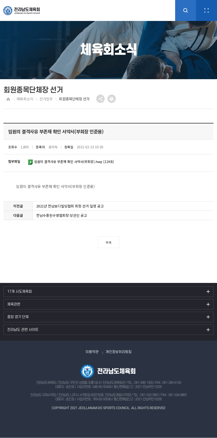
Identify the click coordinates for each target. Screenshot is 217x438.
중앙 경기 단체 (18, 317)
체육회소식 (25, 99)
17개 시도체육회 (19, 291)
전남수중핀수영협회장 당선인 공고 (61, 215)
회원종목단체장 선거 (74, 99)
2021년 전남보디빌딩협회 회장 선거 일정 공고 (70, 206)
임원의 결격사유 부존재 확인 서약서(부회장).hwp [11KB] (73, 162)
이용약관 (92, 352)
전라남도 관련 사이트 (22, 330)
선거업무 (46, 99)
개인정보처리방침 (119, 352)
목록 (108, 242)
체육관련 (13, 304)
